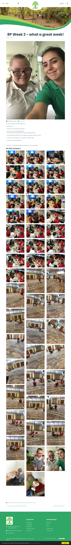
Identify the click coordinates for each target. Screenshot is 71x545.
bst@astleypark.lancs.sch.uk (14, 530)
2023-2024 (32, 502)
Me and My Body (21, 502)
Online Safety (50, 528)
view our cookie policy (35, 543)
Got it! (65, 543)
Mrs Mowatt (22, 121)
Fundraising (29, 524)
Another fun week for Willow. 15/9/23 (17, 506)
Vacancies (29, 530)
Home (7, 37)
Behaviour (49, 522)
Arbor (48, 524)
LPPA (48, 526)
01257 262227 (11, 533)
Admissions (29, 522)
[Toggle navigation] (7, 3)
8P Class (28, 502)
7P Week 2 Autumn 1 (58, 506)
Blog (12, 37)
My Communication (12, 502)
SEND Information (30, 528)
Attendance (49, 530)
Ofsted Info (29, 526)
